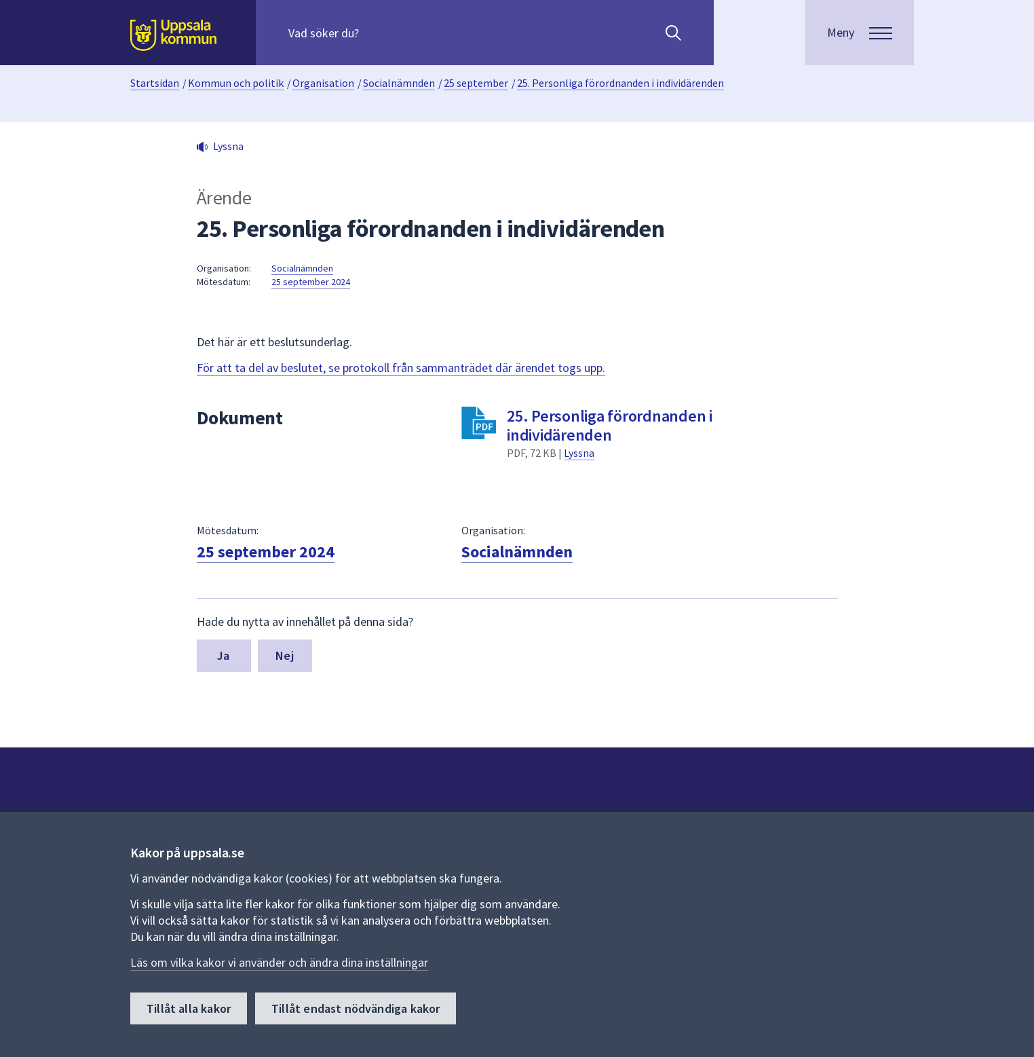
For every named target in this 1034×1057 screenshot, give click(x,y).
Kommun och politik (236, 83)
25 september (476, 83)
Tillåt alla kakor (189, 1008)
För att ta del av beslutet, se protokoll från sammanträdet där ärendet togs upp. (401, 367)
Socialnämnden (399, 83)
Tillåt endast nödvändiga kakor (355, 1008)
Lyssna (579, 453)
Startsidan (154, 83)
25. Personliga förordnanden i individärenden (620, 83)
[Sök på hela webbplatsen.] (375, 32)
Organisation (323, 83)
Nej (284, 655)
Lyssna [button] (228, 146)
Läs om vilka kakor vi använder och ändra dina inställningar (279, 962)
